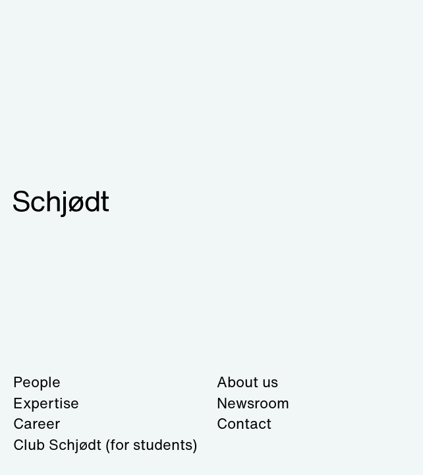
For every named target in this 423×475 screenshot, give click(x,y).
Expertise (46, 403)
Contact (244, 423)
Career (36, 423)
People (37, 382)
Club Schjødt (105, 444)
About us (247, 382)
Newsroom (253, 403)
